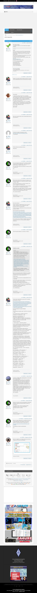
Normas (12, 32)
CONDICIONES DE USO (7, 584)
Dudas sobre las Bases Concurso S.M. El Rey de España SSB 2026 (21, 478)
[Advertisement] (21, 494)
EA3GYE (8, 382)
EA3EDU (9, 82)
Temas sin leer (12, 29)
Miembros (7, 32)
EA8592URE (20, 479)
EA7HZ (9, 48)
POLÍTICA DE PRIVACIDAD (23, 584)
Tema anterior (22, 464)
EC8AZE (8, 443)
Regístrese (6, 0)
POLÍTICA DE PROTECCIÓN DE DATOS (15, 584)
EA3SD (9, 98)
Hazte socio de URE (11, 0)
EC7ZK (9, 167)
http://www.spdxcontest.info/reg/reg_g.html (20, 133)
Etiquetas (21, 480)
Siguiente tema (28, 464)
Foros (7, 29)
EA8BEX (8, 136)
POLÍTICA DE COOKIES (29, 584)
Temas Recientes (19, 29)
